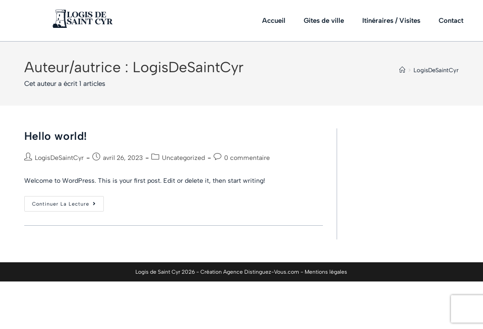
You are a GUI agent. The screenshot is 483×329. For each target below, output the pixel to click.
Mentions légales (326, 272)
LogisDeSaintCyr (436, 70)
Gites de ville (324, 20)
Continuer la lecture (68, 201)
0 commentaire (247, 158)
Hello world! (55, 136)
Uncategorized (183, 158)
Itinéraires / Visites (391, 20)
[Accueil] (402, 70)
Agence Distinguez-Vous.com (261, 272)
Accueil (273, 20)
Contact (451, 20)
